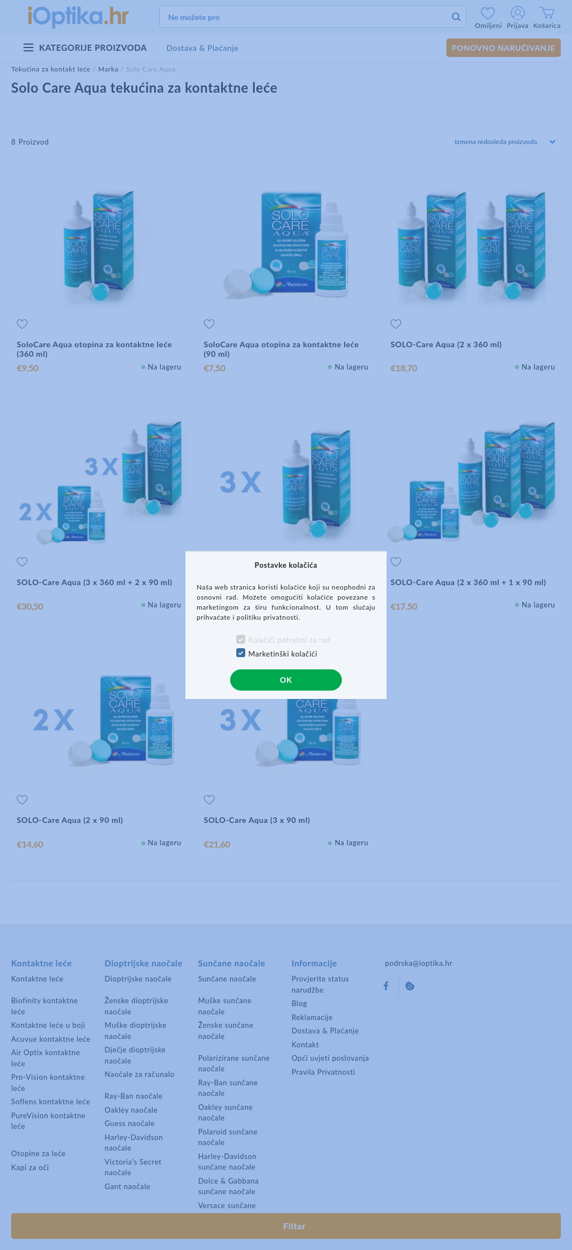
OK (286, 679)
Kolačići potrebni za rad (290, 639)
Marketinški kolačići (283, 653)
